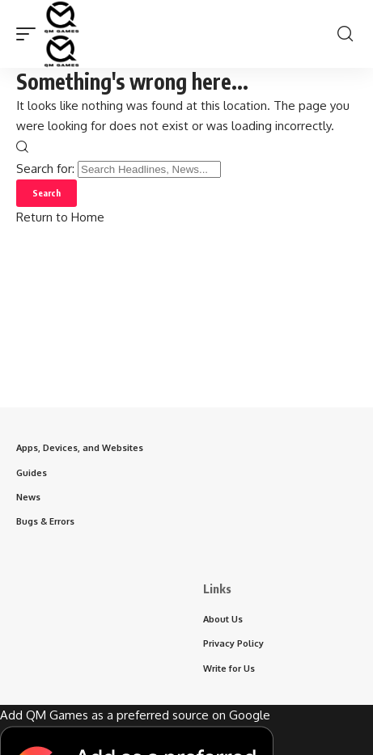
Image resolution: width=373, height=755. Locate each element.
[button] (30, 34)
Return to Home (60, 217)
